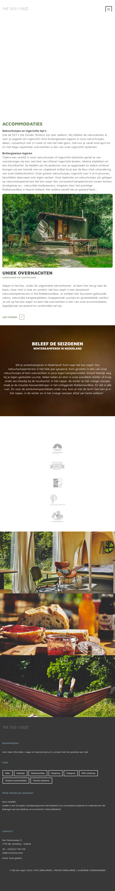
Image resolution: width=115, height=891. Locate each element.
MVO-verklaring (88, 773)
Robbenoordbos (38, 773)
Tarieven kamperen (41, 780)
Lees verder (9, 317)
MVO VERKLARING (43, 870)
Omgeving (55, 773)
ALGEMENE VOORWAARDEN (91, 870)
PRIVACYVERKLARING (64, 870)
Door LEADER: (9, 801)
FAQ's (7, 773)
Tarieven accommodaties (16, 780)
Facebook (21, 773)
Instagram (70, 773)
